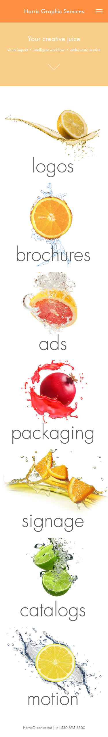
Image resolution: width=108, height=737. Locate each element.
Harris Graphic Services (54, 11)
